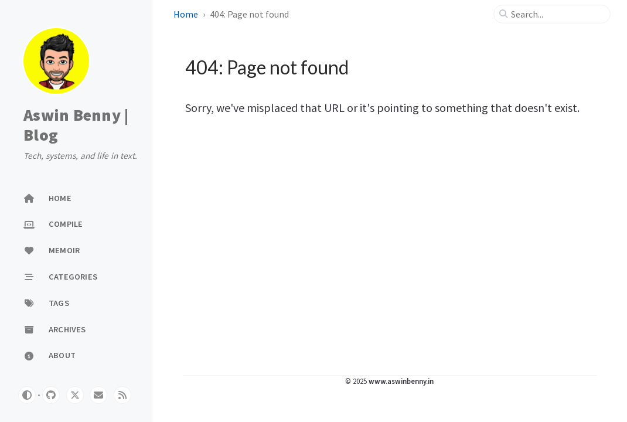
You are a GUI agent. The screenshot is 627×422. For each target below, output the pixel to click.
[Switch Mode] (27, 395)
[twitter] (75, 395)
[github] (51, 395)
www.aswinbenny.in (401, 381)
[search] (556, 14)
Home (185, 14)
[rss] (122, 395)
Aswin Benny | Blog (75, 125)
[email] (98, 395)
